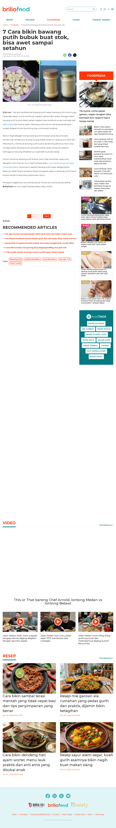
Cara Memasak (49, 259)
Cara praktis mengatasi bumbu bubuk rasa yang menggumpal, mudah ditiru (39, 243)
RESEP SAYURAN (96, 323)
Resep (9, 20)
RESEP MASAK (104, 329)
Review (30, 20)
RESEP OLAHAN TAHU (96, 334)
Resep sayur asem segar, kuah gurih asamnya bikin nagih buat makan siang (86, 760)
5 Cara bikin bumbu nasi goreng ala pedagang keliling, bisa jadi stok (35, 248)
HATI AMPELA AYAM (96, 351)
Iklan (14, 814)
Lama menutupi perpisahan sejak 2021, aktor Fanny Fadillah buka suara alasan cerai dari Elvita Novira (96, 217)
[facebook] (101, 9)
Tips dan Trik (64, 259)
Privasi (55, 814)
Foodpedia (53, 20)
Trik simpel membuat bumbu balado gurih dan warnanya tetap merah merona (40, 238)
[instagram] (105, 9)
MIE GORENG (88, 329)
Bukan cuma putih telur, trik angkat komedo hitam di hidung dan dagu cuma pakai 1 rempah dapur (96, 301)
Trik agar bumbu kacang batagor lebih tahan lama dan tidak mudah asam (38, 234)
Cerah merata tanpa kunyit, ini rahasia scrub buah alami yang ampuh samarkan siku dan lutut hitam (94, 272)
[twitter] (109, 9)
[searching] (94, 9)
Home (5, 25)
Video (76, 20)
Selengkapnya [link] (105, 525)
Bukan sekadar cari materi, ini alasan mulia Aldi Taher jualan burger (93, 244)
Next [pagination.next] (47, 216)
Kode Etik (80, 814)
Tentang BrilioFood (40, 814)
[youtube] (112, 9)
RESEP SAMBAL (90, 346)
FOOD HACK (88, 340)
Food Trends (15, 263)
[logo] (16, 9)
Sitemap (99, 814)
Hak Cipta (67, 814)
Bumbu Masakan (32, 259)
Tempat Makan (101, 20)
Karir (90, 814)
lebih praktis (8, 124)
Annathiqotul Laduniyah (12, 54)
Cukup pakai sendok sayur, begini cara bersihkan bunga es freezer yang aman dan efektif (102, 186)
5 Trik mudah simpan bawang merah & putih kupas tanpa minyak (34, 252)
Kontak (23, 814)
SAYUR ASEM (104, 340)
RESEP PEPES (96, 357)
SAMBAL (105, 346)
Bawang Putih (16, 259)
